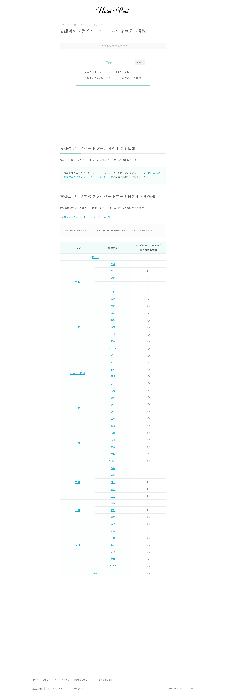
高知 (113, 515)
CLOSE (140, 63)
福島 (113, 299)
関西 (77, 441)
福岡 (113, 521)
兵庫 (113, 445)
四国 (77, 507)
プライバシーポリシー (56, 686)
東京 (113, 340)
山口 (113, 494)
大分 (113, 549)
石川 (113, 368)
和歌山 (113, 459)
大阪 (113, 438)
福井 (113, 375)
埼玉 (113, 326)
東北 (77, 281)
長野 (113, 389)
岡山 (113, 480)
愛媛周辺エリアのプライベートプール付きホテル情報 (113, 78)
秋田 (113, 285)
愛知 (113, 410)
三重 (113, 417)
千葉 (113, 333)
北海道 (95, 257)
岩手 (113, 271)
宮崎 (113, 556)
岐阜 (113, 396)
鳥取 (113, 466)
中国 (77, 480)
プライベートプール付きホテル (88, 25)
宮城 (113, 278)
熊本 (113, 542)
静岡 (113, 403)
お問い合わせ (77, 686)
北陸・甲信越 (77, 372)
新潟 (113, 354)
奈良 (113, 452)
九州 (77, 542)
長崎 (113, 535)
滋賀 (113, 424)
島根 (113, 473)
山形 (113, 292)
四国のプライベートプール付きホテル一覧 (87, 217)
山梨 (113, 382)
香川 (113, 507)
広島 (113, 487)
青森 (113, 264)
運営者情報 (37, 686)
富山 (113, 361)
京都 (113, 431)
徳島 (113, 501)
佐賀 (113, 528)
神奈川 (113, 347)
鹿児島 (113, 563)
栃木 (113, 312)
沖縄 (95, 570)
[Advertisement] (113, 114)
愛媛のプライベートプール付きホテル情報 (107, 72)
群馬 (113, 319)
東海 (77, 407)
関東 (77, 326)
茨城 (113, 305)
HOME (35, 677)
